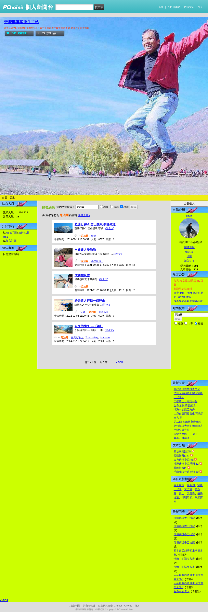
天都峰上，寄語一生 (185, 401)
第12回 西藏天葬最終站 (187, 421)
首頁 (4, 197)
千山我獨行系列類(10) (186, 471)
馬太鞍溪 (179, 485)
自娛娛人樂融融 (85, 249)
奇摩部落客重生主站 (21, 22)
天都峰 (191, 493)
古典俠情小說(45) (184, 459)
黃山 (181, 493)
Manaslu (105, 337)
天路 (83, 312)
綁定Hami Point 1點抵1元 (189, 292)
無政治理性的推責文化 (187, 389)
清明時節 (187, 497)
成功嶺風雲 (82, 275)
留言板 (189, 251)
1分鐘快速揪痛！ (184, 296)
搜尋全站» (84, 215)
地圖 (189, 256)
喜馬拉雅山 (97, 261)
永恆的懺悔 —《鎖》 (89, 326)
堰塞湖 (191, 485)
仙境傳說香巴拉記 (184, 518)
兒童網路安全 (105, 605)
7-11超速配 (174, 7)
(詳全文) (109, 228)
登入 (200, 7)
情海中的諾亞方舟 (184, 409)
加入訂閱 (11, 240)
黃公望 (188, 489)
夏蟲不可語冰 (182, 438)
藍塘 (93, 235)
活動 (12, 197)
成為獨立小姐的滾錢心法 (188, 301)
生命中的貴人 (182, 591)
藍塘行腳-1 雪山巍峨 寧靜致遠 (95, 224)
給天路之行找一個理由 (90, 300)
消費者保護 (89, 605)
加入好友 (189, 260)
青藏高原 (103, 312)
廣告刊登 (75, 605)
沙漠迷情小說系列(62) (186, 463)
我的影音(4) (180, 467)
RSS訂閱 (11, 232)
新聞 (160, 7)
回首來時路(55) (183, 451)
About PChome (124, 605)
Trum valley (92, 337)
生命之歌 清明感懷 (185, 405)
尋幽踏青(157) (182, 455)
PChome (189, 7)
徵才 (137, 605)
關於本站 (189, 247)
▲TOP (119, 362)
